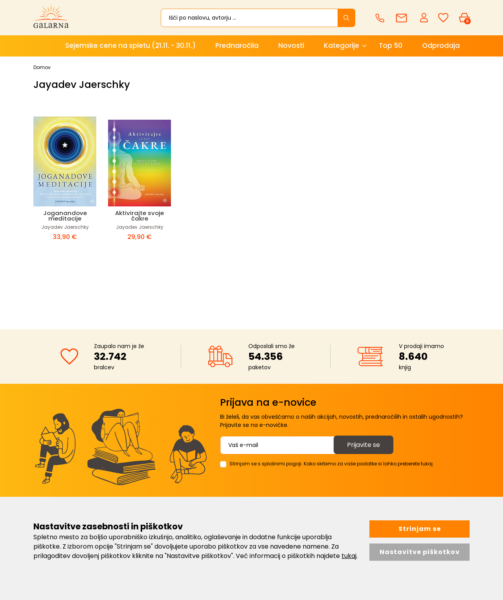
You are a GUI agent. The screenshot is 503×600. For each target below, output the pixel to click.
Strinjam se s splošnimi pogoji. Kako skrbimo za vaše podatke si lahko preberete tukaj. (331, 463)
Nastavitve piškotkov (420, 551)
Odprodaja (441, 45)
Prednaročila (237, 45)
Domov (42, 67)
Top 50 (390, 45)
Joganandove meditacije (65, 215)
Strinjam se (419, 528)
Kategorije (341, 45)
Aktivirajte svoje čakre (139, 215)
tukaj (348, 555)
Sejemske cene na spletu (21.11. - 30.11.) (130, 45)
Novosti (291, 45)
